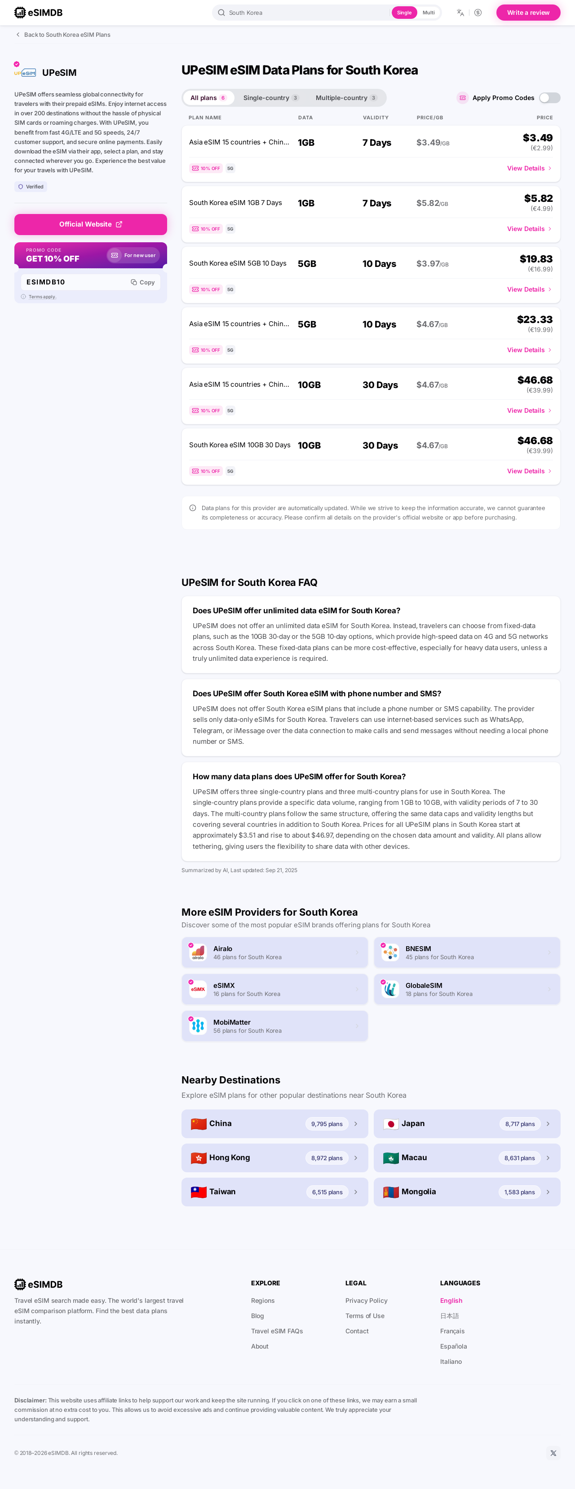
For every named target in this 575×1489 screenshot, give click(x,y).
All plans (208, 97)
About (260, 1346)
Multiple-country (347, 97)
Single (404, 12)
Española (453, 1346)
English (451, 1300)
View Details (530, 168)
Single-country (271, 97)
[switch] (550, 97)
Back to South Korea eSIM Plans (62, 34)
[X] (553, 1453)
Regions (263, 1300)
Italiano (451, 1361)
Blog (258, 1315)
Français (452, 1331)
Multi (428, 12)
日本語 (449, 1315)
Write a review (528, 12)
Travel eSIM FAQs (277, 1331)
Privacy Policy (366, 1300)
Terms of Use (365, 1315)
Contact (356, 1331)
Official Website (91, 224)
